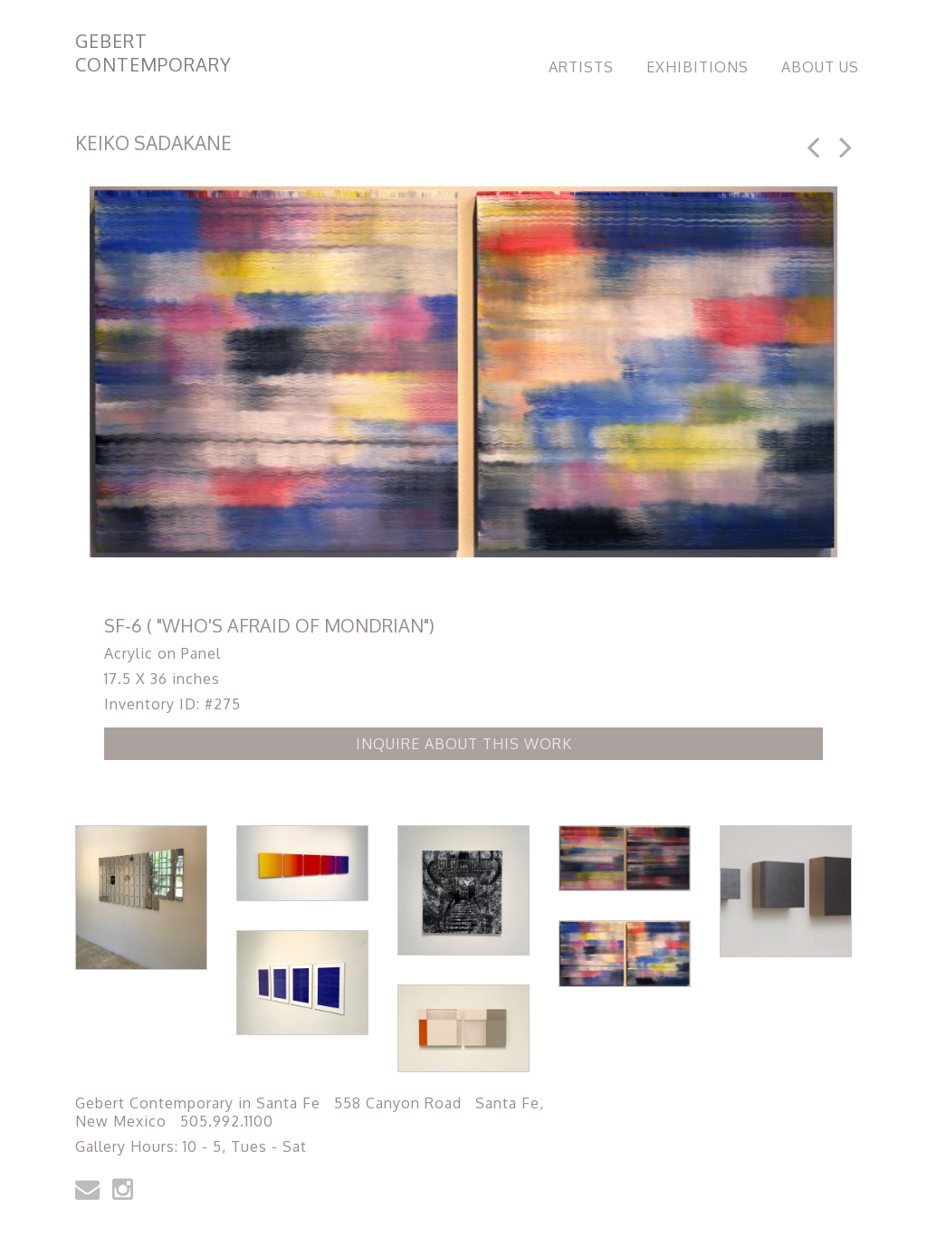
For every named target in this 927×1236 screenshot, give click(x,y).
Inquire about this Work (464, 744)
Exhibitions (697, 67)
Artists (581, 67)
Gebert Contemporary (153, 52)
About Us (820, 67)
